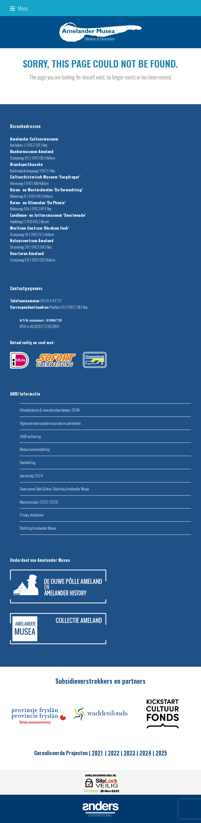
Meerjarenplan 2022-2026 (39, 502)
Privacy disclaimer (32, 514)
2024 (145, 753)
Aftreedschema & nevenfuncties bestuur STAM (50, 410)
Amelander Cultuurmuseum (34, 139)
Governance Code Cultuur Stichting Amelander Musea (54, 488)
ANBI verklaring (30, 436)
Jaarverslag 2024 (31, 475)
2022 (114, 753)
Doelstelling (27, 462)
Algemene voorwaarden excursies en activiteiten (50, 423)
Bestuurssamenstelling (35, 449)
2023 (129, 753)
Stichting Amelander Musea (38, 528)
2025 (161, 753)
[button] (19, 8)
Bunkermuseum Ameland (32, 151)
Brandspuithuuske (26, 164)
